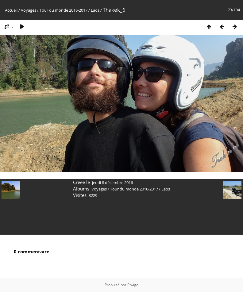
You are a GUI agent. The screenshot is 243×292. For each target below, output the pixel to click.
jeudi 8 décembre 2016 (112, 182)
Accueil (11, 10)
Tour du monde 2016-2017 (63, 10)
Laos (95, 10)
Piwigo (132, 284)
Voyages (28, 10)
